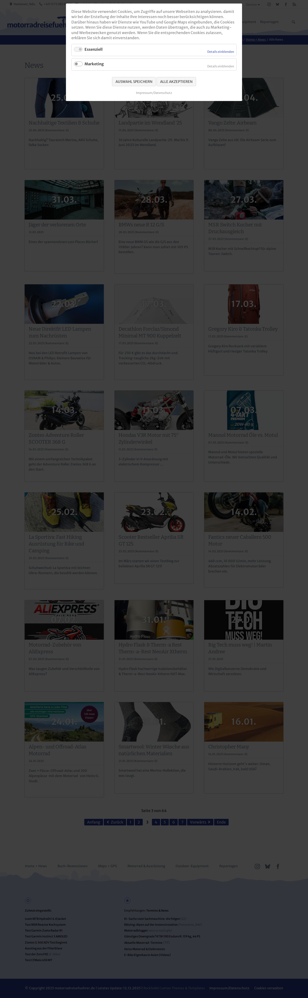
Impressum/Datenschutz (154, 93)
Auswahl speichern (134, 81)
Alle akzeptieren (176, 81)
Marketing (94, 64)
